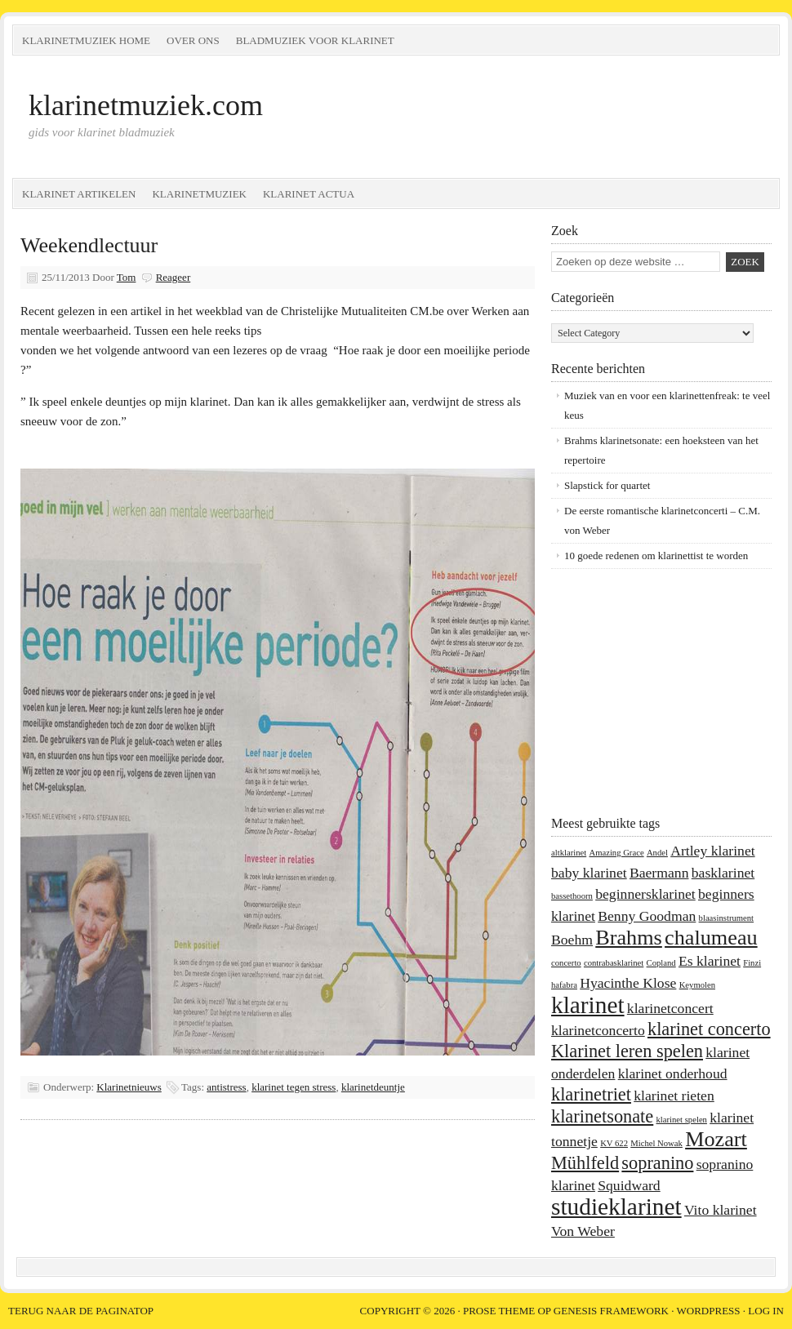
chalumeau (711, 937)
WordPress (709, 1311)
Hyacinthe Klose (628, 983)
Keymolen (697, 984)
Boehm (572, 939)
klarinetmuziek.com (146, 105)
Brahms (628, 937)
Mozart (716, 1139)
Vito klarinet (720, 1210)
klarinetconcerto (598, 1030)
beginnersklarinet (645, 894)
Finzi (752, 962)
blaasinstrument (726, 917)
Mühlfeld (585, 1163)
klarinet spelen (681, 1119)
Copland (661, 962)
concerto (566, 962)
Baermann (659, 873)
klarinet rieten (674, 1095)
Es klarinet (710, 961)
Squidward (629, 1185)
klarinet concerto (709, 1029)
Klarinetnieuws (128, 1087)
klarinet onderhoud (672, 1073)
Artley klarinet (712, 850)
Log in (766, 1311)
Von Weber (583, 1231)
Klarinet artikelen (79, 194)
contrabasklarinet (613, 962)
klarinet (588, 1005)
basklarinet (723, 873)
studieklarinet (616, 1206)
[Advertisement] (653, 691)
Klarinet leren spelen (627, 1051)
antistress (226, 1087)
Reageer (173, 277)
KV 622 (614, 1143)
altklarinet (568, 852)
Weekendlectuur (89, 245)
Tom (126, 277)
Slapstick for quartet (607, 485)
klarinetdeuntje (373, 1087)
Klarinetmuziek (199, 194)
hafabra (564, 984)
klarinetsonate (602, 1116)
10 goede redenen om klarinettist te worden (656, 555)
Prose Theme (499, 1311)
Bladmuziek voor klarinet (315, 40)
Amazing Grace (616, 852)
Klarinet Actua (308, 194)
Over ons (193, 40)
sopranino (657, 1163)
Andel (657, 852)
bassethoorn (572, 895)
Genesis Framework (611, 1311)
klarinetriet (591, 1094)
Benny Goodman (647, 916)
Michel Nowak (656, 1143)
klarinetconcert (670, 1008)
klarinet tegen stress (293, 1087)
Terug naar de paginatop (81, 1311)
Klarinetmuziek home (86, 40)
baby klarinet (589, 873)
